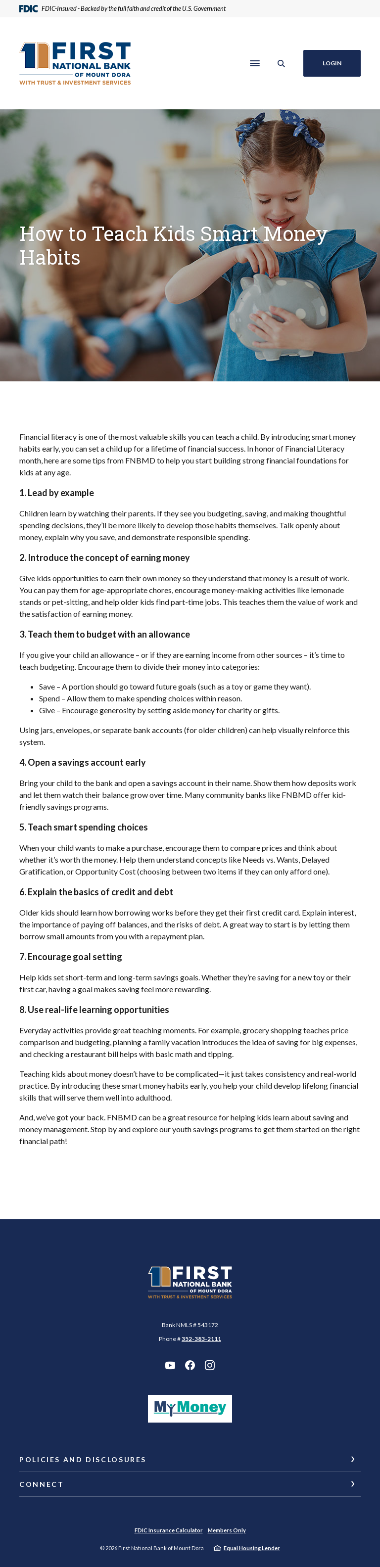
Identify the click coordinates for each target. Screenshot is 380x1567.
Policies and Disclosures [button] (82, 1459)
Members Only (227, 1530)
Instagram (210, 1365)
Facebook (190, 1365)
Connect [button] (41, 1484)
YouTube (170, 1365)
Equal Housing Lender (252, 1548)
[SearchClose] (281, 63)
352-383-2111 (201, 1338)
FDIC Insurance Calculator (169, 1530)
